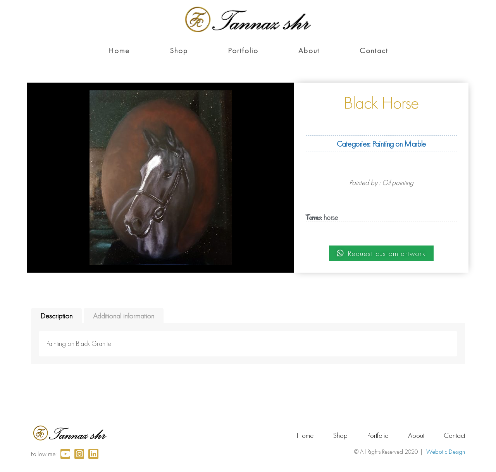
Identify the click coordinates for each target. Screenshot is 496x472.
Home (119, 50)
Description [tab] (56, 316)
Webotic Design (445, 452)
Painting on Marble (398, 143)
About (309, 50)
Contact (374, 50)
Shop (179, 50)
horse (331, 217)
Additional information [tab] (123, 316)
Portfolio (243, 50)
